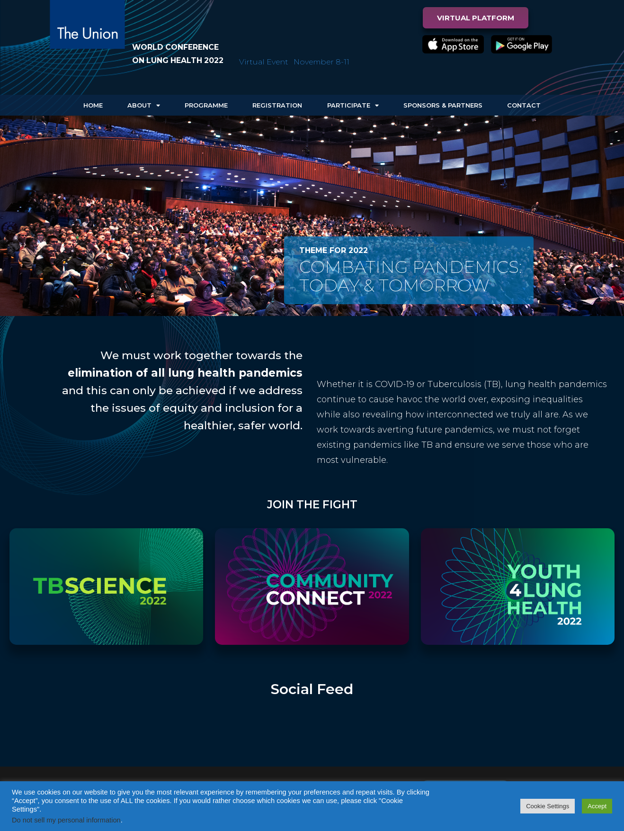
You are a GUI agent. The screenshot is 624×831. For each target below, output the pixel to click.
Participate (353, 105)
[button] (475, 17)
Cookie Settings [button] (547, 806)
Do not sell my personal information (66, 820)
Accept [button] (597, 806)
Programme (206, 105)
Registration (277, 105)
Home (93, 105)
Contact (524, 105)
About (143, 105)
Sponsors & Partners (442, 105)
